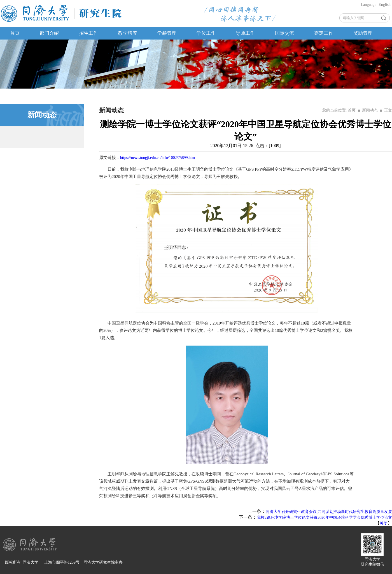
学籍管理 (166, 33)
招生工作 (88, 33)
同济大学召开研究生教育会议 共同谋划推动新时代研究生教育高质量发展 (329, 512)
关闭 (384, 523)
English (385, 5)
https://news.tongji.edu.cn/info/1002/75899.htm (157, 158)
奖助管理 (362, 33)
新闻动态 (370, 110)
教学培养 (127, 33)
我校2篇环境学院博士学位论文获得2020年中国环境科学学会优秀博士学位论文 (324, 517)
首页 (15, 33)
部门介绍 (49, 33)
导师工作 (245, 33)
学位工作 (206, 33)
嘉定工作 (323, 33)
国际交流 (284, 33)
